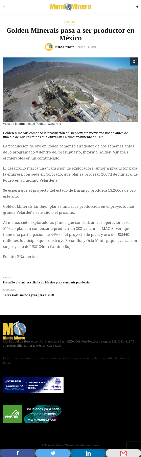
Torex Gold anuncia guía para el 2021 (28, 295)
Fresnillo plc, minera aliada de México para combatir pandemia (46, 282)
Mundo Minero (64, 47)
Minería (70, 22)
